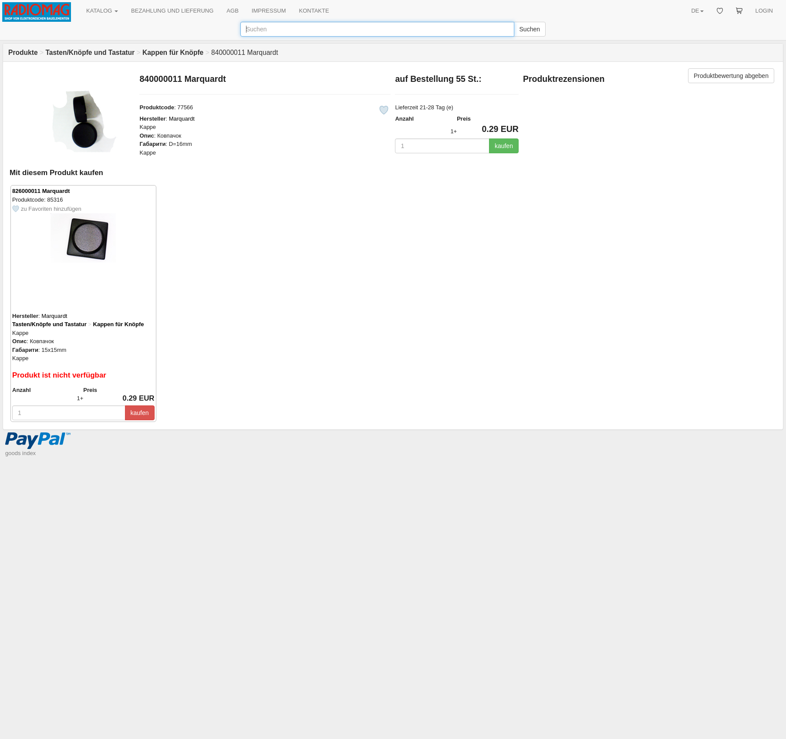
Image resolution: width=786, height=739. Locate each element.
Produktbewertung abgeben (731, 75)
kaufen (504, 145)
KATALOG (102, 10)
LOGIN (764, 10)
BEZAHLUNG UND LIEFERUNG (172, 10)
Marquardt (182, 118)
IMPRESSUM (269, 10)
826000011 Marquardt (41, 191)
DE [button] (697, 10)
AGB (232, 10)
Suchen (530, 29)
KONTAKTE (314, 10)
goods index (20, 453)
